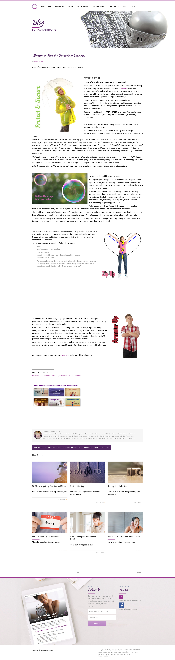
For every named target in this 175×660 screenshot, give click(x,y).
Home (42, 6)
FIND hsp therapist (83, 6)
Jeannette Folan (39, 61)
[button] (114, 5)
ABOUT (125, 6)
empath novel (59, 6)
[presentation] (106, 630)
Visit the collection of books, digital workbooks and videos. (56, 376)
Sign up (65, 355)
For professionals (99, 6)
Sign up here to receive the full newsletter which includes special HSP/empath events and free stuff (72, 447)
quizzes (70, 6)
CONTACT (134, 6)
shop (50, 6)
